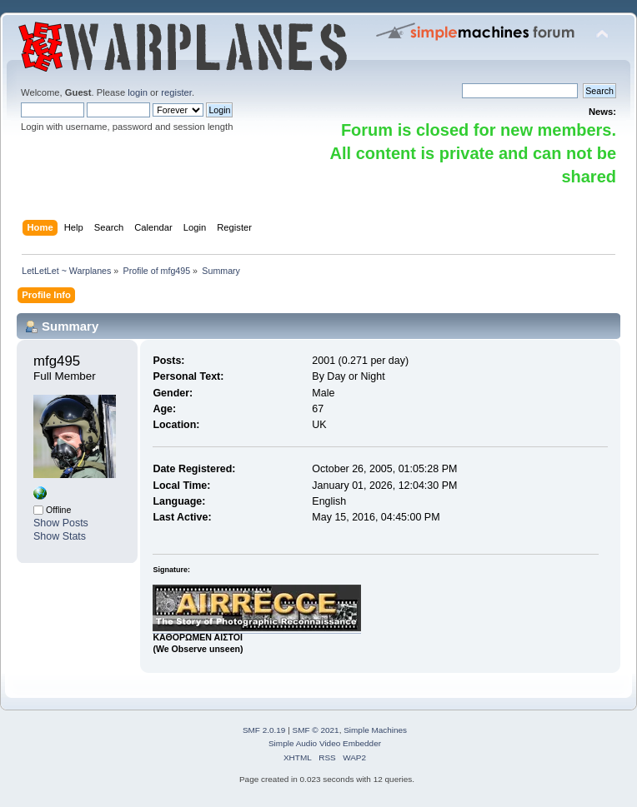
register (176, 92)
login (138, 92)
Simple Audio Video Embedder (324, 743)
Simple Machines (375, 730)
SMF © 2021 (316, 730)
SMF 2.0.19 (264, 730)
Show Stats (59, 536)
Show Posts (60, 523)
